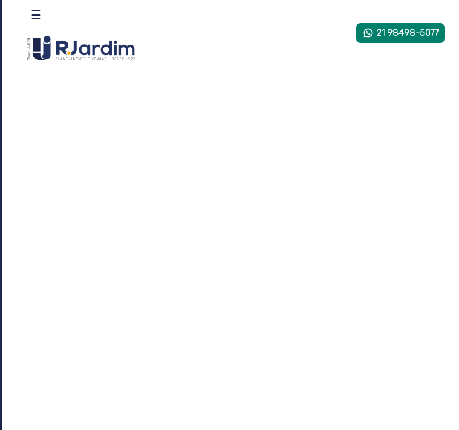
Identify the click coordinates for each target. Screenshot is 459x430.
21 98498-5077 (400, 33)
